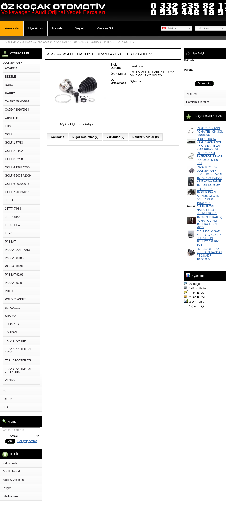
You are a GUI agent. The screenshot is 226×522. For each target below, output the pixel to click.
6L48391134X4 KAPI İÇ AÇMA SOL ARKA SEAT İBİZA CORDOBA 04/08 (209, 144)
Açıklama (57, 137)
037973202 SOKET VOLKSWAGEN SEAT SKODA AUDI (209, 171)
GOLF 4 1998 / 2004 (18, 167)
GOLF (9, 134)
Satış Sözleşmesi (13, 479)
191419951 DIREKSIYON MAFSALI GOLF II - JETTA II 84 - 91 (209, 208)
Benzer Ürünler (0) (145, 137)
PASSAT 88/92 (14, 266)
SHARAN (11, 316)
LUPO (9, 233)
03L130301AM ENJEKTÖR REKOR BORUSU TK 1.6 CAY (209, 158)
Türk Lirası (203, 28)
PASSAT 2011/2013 (17, 250)
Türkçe (169, 28)
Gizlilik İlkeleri (11, 471)
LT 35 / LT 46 (13, 225)
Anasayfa (12, 28)
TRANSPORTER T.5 (18, 360)
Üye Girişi (35, 28)
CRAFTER (11, 118)
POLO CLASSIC (15, 299)
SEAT (6, 407)
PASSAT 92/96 (14, 274)
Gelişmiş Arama (27, 441)
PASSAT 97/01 (14, 283)
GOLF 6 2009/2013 (17, 184)
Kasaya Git (105, 28)
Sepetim (81, 28)
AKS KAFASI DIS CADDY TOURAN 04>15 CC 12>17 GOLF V (95, 42)
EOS (8, 126)
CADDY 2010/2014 (17, 109)
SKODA (7, 399)
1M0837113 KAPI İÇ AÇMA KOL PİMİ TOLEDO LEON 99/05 (209, 222)
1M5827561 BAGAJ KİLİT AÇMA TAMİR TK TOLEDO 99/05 (209, 181)
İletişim (7, 488)
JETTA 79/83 (13, 208)
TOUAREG (12, 324)
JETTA (9, 200)
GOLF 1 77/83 (14, 142)
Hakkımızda (10, 463)
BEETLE (10, 76)
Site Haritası (10, 496)
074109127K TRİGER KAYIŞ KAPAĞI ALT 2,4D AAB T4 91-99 (208, 194)
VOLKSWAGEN (30, 42)
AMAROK (11, 68)
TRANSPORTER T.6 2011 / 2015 (18, 370)
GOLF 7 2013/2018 (17, 192)
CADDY (48, 42)
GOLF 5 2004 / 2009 (18, 175)
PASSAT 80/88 (14, 258)
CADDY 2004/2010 (17, 101)
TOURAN (11, 332)
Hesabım (58, 28)
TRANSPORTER (15, 340)
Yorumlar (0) (115, 137)
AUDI (6, 391)
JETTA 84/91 (13, 217)
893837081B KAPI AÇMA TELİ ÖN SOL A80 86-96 (210, 132)
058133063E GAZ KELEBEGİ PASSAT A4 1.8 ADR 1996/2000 (209, 254)
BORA (9, 85)
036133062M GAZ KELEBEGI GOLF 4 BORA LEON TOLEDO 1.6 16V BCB (209, 238)
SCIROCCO (12, 307)
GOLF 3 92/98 (14, 159)
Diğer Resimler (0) (85, 137)
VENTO (10, 380)
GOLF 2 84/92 (14, 151)
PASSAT (10, 241)
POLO (9, 291)
